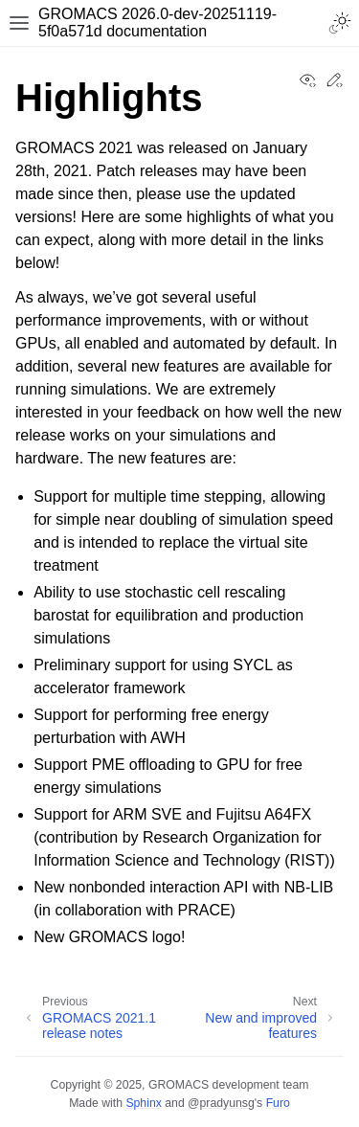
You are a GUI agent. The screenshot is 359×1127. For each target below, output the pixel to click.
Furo (278, 1103)
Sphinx (143, 1103)
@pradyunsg (221, 1103)
